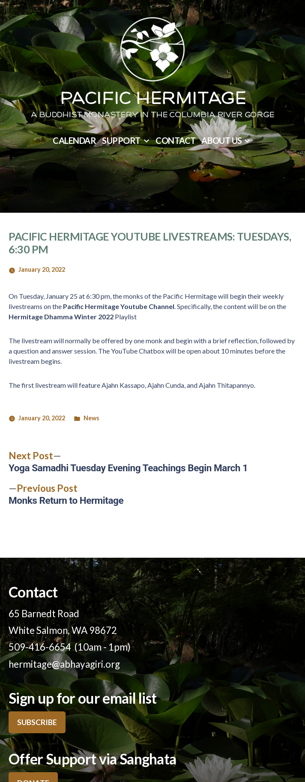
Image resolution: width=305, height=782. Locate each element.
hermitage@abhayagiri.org (64, 664)
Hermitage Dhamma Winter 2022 (61, 316)
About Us (221, 140)
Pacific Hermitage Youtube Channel (118, 306)
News (91, 418)
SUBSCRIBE (37, 722)
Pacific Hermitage (152, 99)
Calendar (74, 140)
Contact (175, 140)
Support (121, 140)
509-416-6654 (40, 647)
